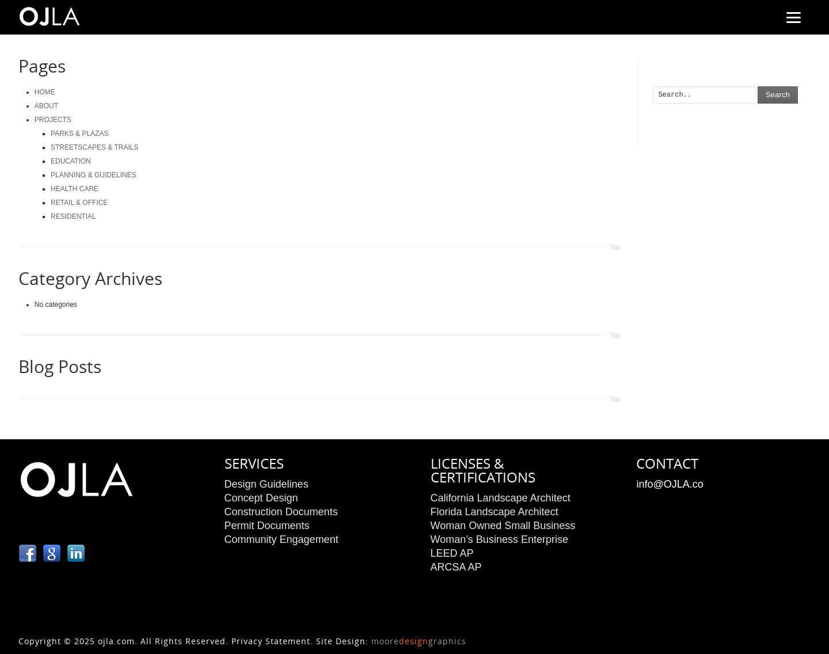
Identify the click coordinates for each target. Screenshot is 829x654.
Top (614, 247)
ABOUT (46, 106)
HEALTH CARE (74, 189)
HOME (45, 92)
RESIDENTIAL (73, 216)
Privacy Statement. (272, 641)
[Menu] (793, 17)
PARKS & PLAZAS (79, 134)
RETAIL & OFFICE (79, 203)
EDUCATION (71, 161)
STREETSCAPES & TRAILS (95, 147)
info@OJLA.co (669, 484)
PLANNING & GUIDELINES (93, 175)
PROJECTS (53, 120)
